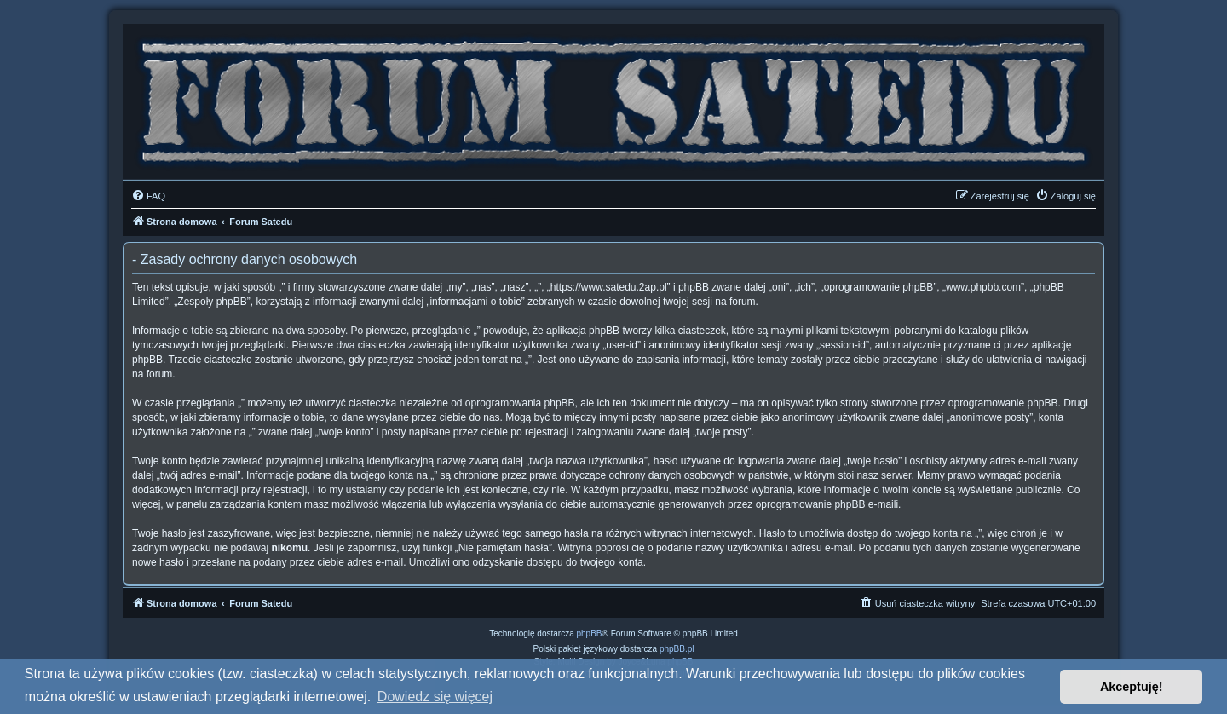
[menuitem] (148, 196)
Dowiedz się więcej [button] (435, 696)
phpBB (589, 633)
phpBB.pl (677, 649)
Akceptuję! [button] (1131, 687)
